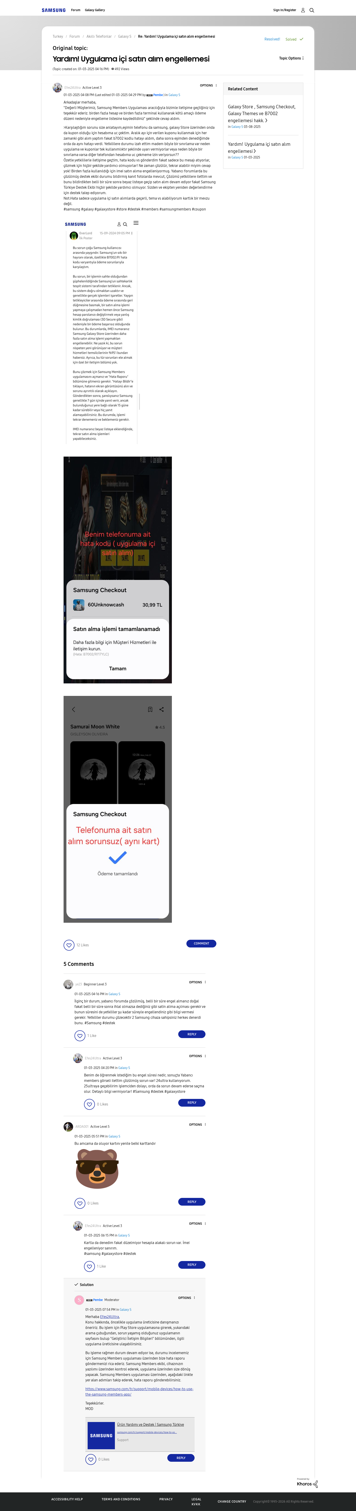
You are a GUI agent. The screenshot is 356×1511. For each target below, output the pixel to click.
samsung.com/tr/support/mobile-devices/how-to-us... (147, 1432)
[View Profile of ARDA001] (82, 1127)
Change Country (232, 1502)
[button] (209, 86)
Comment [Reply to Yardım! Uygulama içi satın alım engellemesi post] (201, 943)
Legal (196, 1499)
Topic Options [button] (290, 58)
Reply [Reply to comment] (192, 1034)
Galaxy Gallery (95, 10)
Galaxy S (174, 95)
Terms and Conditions (121, 1499)
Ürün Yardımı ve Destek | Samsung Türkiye (150, 1424)
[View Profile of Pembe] (158, 95)
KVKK (196, 1504)
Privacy (166, 1499)
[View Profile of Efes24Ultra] (72, 88)
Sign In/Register (284, 10)
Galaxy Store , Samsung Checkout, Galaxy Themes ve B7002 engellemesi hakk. (262, 113)
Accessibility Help (67, 1499)
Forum (75, 10)
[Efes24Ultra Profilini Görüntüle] (109, 1317)
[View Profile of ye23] (78, 984)
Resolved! (272, 39)
